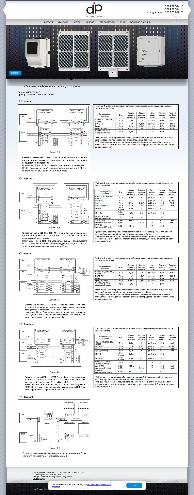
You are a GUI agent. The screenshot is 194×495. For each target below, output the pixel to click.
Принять (134, 486)
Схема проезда (39, 479)
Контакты (90, 22)
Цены (122, 22)
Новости (48, 22)
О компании (63, 22)
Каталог (77, 22)
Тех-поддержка (107, 22)
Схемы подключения (140, 22)
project (46, 489)
